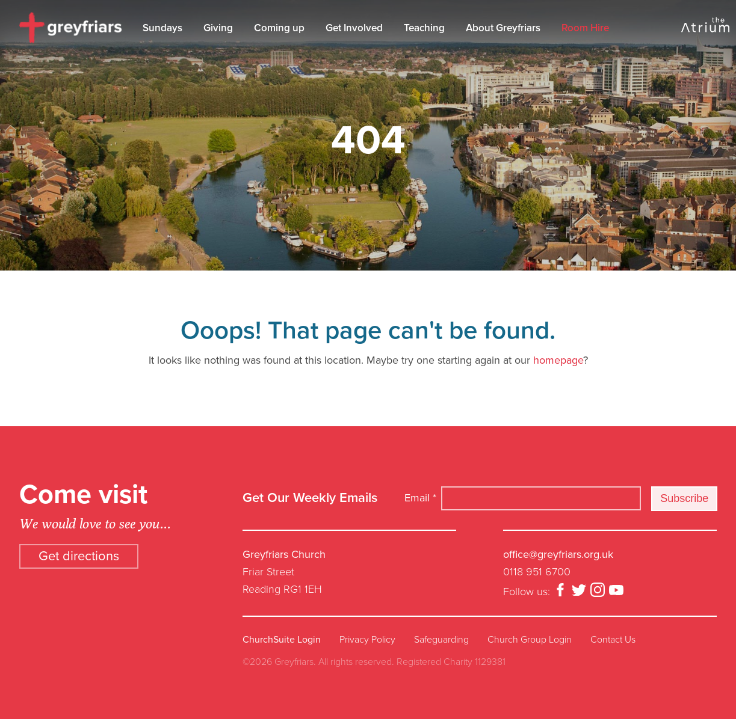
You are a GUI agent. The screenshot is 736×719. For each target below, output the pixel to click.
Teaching (424, 28)
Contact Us (612, 640)
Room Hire (585, 28)
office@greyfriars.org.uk (558, 554)
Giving (218, 28)
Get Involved (354, 28)
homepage (558, 360)
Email (420, 497)
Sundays (162, 28)
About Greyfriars (503, 28)
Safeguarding (441, 640)
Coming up (279, 28)
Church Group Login (529, 640)
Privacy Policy (367, 640)
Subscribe (684, 498)
